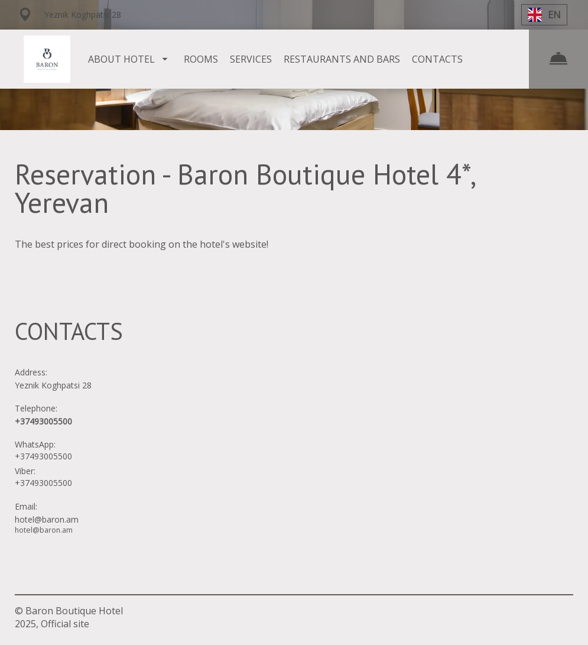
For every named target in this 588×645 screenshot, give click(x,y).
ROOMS (201, 59)
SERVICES (251, 59)
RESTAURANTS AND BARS (342, 59)
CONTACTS (437, 59)
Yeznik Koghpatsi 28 (53, 385)
